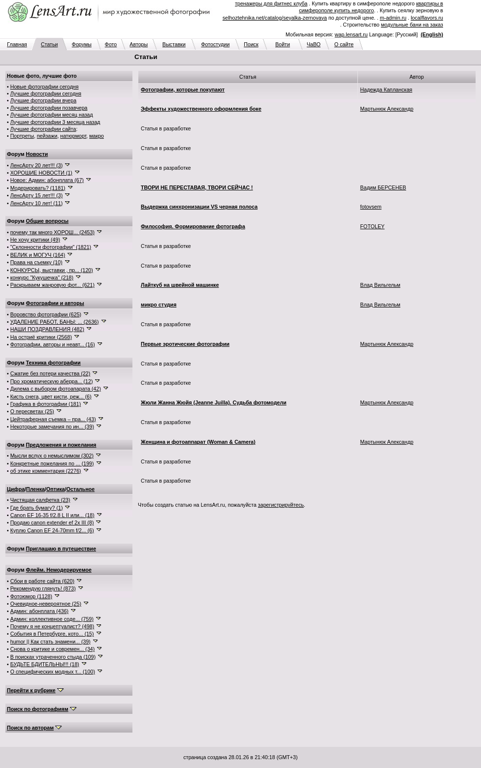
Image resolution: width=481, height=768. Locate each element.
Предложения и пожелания (61, 445)
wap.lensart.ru (351, 34)
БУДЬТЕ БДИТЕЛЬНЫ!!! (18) (44, 664)
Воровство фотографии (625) (45, 314)
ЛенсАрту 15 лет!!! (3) (36, 195)
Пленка (35, 489)
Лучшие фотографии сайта (43, 129)
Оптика (55, 489)
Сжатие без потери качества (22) (50, 373)
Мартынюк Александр (387, 109)
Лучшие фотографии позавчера (49, 108)
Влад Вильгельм (380, 285)
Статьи (49, 44)
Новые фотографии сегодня (44, 87)
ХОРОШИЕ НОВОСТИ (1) (41, 173)
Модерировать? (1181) (37, 188)
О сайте (343, 44)
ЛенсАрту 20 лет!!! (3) (36, 165)
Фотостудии (215, 44)
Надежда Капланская (386, 89)
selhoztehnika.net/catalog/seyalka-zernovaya (275, 18)
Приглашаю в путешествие (61, 549)
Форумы (82, 44)
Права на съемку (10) (36, 262)
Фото (111, 44)
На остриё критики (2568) (41, 337)
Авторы (138, 44)
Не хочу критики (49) (35, 240)
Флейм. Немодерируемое (59, 570)
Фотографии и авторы (55, 303)
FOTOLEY (372, 226)
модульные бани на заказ (412, 25)
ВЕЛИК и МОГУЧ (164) (37, 255)
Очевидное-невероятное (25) (45, 604)
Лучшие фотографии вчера (43, 100)
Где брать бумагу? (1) (36, 508)
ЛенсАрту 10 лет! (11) (36, 203)
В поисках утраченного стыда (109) (53, 657)
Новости (37, 154)
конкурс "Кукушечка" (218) (41, 277)
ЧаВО (314, 44)
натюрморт (73, 136)
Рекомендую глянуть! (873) (43, 588)
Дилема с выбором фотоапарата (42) (55, 389)
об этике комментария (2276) (45, 471)
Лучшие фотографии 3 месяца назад (55, 122)
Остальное (80, 489)
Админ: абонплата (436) (39, 611)
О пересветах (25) (32, 411)
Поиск (251, 44)
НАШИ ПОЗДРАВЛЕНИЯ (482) (47, 329)
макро (96, 136)
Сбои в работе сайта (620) (42, 581)
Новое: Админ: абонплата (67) (47, 180)
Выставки (174, 44)
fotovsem (371, 207)
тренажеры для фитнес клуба (271, 3)
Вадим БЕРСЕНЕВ (383, 187)
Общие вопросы (47, 221)
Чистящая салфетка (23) (40, 500)
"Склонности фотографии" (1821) (50, 247)
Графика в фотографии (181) (45, 404)
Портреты (22, 136)
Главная (17, 44)
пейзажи (47, 136)
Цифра (16, 489)
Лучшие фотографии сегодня (45, 93)
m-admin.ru (393, 18)
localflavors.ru (427, 18)
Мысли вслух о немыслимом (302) (52, 456)
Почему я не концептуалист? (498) (52, 626)
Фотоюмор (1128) (31, 596)
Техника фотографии (53, 363)
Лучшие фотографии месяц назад (51, 115)
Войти (282, 44)
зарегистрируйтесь (281, 505)
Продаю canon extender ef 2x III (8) (52, 522)
